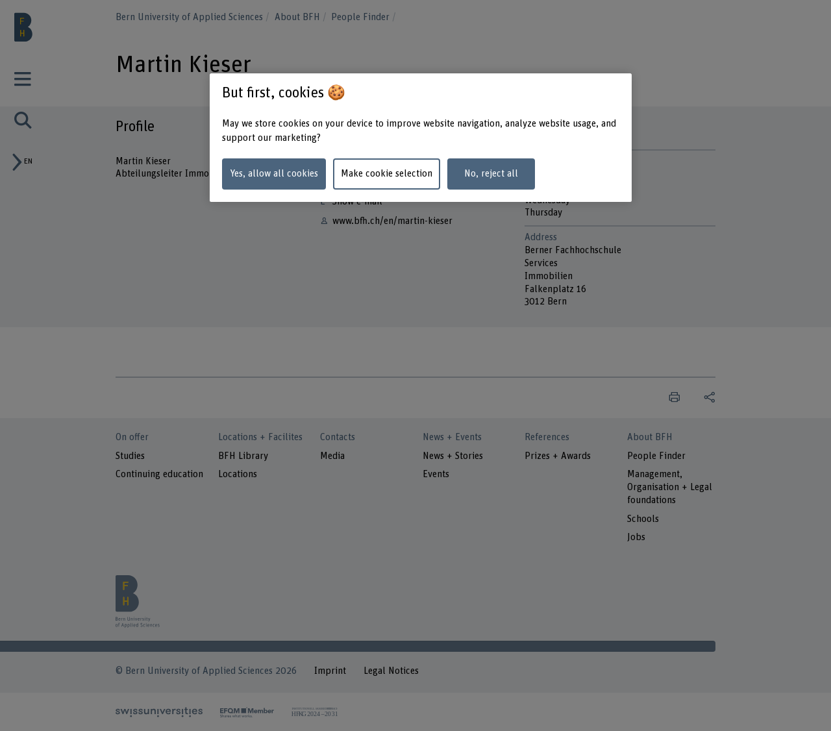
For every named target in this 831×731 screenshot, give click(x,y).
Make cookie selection (386, 174)
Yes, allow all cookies (274, 174)
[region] (421, 138)
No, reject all (491, 174)
